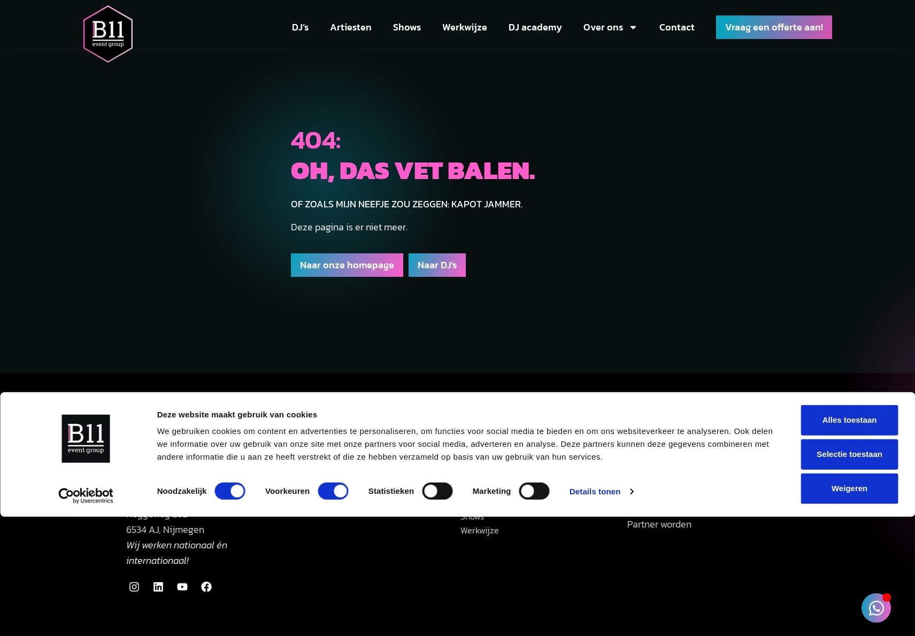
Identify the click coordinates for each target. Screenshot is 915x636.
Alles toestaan (809, 302)
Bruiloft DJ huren (495, 460)
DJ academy (535, 27)
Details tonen (595, 387)
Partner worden (659, 524)
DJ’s (300, 27)
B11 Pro (641, 460)
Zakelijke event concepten (681, 508)
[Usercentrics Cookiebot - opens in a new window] (86, 387)
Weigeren (809, 371)
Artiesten (351, 27)
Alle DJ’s (477, 492)
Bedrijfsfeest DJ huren (506, 476)
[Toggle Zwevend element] (876, 608)
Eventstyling (653, 492)
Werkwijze (464, 27)
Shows (407, 27)
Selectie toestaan (809, 337)
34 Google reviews (352, 473)
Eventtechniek (657, 476)
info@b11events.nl (162, 475)
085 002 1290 (195, 460)
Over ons (610, 27)
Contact (677, 27)
